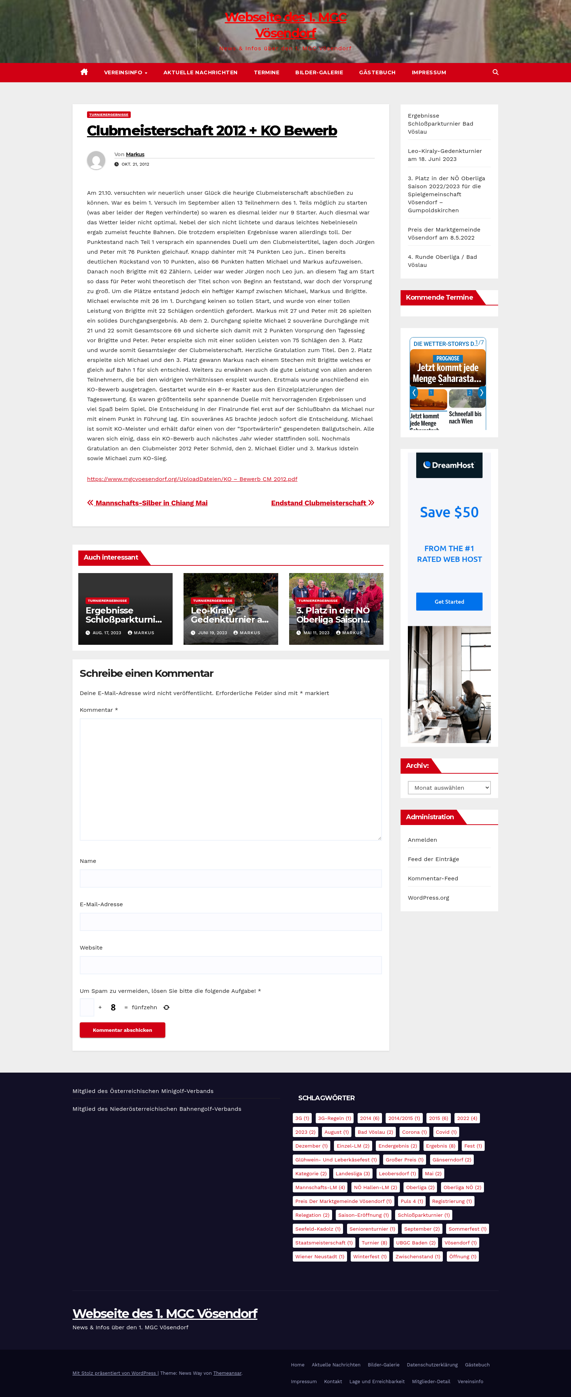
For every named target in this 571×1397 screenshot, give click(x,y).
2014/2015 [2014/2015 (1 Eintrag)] (404, 1118)
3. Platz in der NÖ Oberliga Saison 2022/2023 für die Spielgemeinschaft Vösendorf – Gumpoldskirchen (446, 194)
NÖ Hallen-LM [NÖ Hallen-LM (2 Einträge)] (375, 1187)
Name (88, 860)
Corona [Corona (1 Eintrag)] (414, 1132)
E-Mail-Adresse (101, 904)
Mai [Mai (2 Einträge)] (433, 1173)
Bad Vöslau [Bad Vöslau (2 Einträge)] (375, 1132)
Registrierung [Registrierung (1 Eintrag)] (452, 1201)
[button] (496, 72)
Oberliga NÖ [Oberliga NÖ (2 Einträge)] (462, 1187)
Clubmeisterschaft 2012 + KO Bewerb (212, 130)
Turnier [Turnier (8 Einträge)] (374, 1243)
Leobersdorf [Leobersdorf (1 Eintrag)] (397, 1173)
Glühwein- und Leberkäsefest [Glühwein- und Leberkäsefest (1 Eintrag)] (336, 1160)
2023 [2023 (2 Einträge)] (305, 1132)
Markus (135, 154)
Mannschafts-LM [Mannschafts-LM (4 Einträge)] (320, 1187)
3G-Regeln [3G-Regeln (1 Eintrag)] (334, 1118)
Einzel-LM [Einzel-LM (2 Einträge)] (352, 1146)
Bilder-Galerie (319, 72)
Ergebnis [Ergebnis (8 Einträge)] (441, 1146)
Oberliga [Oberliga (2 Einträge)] (420, 1187)
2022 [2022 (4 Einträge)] (467, 1118)
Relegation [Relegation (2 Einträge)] (312, 1215)
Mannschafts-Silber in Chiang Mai (147, 503)
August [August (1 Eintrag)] (336, 1132)
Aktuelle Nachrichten (201, 72)
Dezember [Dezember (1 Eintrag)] (311, 1146)
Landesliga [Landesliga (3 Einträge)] (353, 1173)
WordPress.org (428, 897)
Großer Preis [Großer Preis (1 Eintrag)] (405, 1160)
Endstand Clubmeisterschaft (323, 503)
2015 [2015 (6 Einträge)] (438, 1118)
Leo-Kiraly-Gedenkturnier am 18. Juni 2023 (231, 619)
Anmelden (422, 839)
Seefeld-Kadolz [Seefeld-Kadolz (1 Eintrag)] (317, 1229)
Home (297, 1365)
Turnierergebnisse (109, 115)
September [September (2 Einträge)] (422, 1229)
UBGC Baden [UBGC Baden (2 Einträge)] (416, 1243)
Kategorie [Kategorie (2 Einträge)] (311, 1173)
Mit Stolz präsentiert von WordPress (115, 1373)
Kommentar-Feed (433, 878)
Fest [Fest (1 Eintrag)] (473, 1146)
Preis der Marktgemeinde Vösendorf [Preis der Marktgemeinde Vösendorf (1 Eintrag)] (343, 1201)
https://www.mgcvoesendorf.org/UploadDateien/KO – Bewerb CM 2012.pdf (192, 478)
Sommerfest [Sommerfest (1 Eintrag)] (468, 1229)
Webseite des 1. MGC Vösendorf (164, 1313)
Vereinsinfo (124, 72)
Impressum (429, 72)
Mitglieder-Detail (431, 1381)
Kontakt (333, 1381)
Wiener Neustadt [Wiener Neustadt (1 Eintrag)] (319, 1256)
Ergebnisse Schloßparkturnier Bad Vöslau (125, 619)
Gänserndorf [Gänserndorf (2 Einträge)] (452, 1160)
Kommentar (99, 709)
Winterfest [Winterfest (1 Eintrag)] (370, 1256)
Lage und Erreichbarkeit (377, 1381)
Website (91, 947)
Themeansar (227, 1373)
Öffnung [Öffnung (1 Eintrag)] (463, 1256)
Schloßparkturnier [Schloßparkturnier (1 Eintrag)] (424, 1215)
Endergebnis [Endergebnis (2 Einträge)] (397, 1146)
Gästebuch (377, 72)
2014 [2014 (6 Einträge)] (369, 1118)
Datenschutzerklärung (432, 1365)
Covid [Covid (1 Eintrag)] (446, 1132)
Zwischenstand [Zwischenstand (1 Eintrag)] (417, 1256)
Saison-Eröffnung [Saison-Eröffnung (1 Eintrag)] (363, 1215)
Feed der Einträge (433, 859)
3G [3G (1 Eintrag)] (302, 1118)
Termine (267, 72)
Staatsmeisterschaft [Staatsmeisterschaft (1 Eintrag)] (324, 1243)
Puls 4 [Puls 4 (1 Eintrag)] (412, 1201)
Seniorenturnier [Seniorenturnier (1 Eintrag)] (372, 1229)
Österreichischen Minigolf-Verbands (162, 1091)
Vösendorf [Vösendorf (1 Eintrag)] (461, 1243)
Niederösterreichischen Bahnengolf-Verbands (175, 1108)
